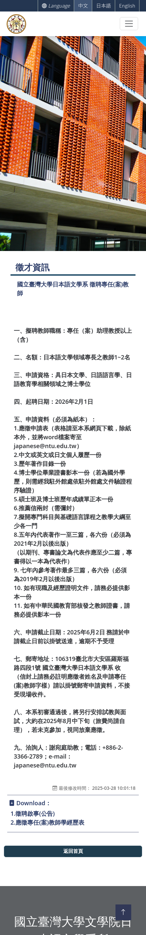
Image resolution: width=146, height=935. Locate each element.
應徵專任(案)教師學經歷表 (49, 822)
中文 (83, 5)
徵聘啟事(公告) (35, 813)
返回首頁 (73, 851)
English (127, 5)
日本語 (103, 5)
